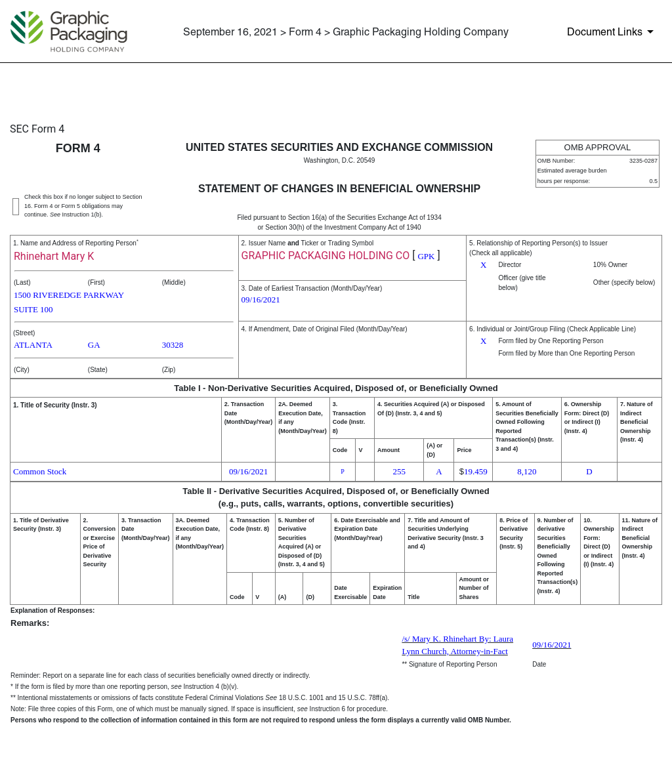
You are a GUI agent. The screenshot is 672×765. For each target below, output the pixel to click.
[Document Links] (612, 31)
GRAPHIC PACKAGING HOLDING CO (326, 255)
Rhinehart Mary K (54, 256)
